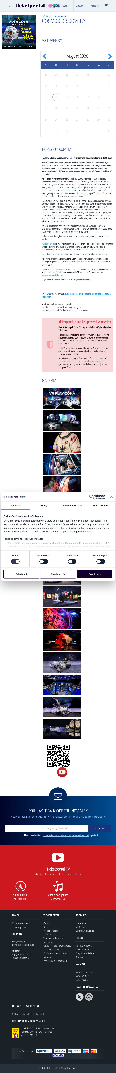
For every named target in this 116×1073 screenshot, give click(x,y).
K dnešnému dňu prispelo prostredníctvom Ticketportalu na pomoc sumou (37, 1032)
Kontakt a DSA (50, 934)
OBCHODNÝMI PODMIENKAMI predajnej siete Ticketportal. (66, 835)
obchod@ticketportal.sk (23, 944)
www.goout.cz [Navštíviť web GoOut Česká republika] (82, 979)
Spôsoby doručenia (20, 923)
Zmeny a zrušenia (84, 945)
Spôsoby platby (19, 927)
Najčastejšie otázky (20, 957)
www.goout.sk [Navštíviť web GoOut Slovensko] (82, 975)
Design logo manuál (53, 949)
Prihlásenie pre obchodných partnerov (56, 955)
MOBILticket (81, 927)
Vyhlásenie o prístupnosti (55, 960)
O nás (46, 923)
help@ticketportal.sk (21, 954)
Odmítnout (21, 574)
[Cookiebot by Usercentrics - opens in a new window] (91, 496)
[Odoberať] (99, 828)
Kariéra (47, 927)
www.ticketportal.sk (98, 361)
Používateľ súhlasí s (62, 835)
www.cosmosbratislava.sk (52, 275)
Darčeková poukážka (85, 930)
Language (80, 5)
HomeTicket (81, 923)
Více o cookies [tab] (101, 505)
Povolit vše (95, 574)
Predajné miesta (51, 930)
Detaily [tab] (44, 505)
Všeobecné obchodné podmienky (53, 940)
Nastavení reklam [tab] (72, 505)
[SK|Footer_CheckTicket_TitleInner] (28, 1014)
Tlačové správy (82, 949)
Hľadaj (61, 6)
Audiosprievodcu (49, 243)
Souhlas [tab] (15, 505)
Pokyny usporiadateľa (85, 953)
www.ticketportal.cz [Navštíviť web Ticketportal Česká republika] (84, 972)
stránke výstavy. (97, 249)
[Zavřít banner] (111, 497)
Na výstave (70, 190)
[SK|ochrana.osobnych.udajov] (58, 945)
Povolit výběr (58, 574)
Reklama (79, 957)
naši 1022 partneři (19, 520)
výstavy (59, 269)
